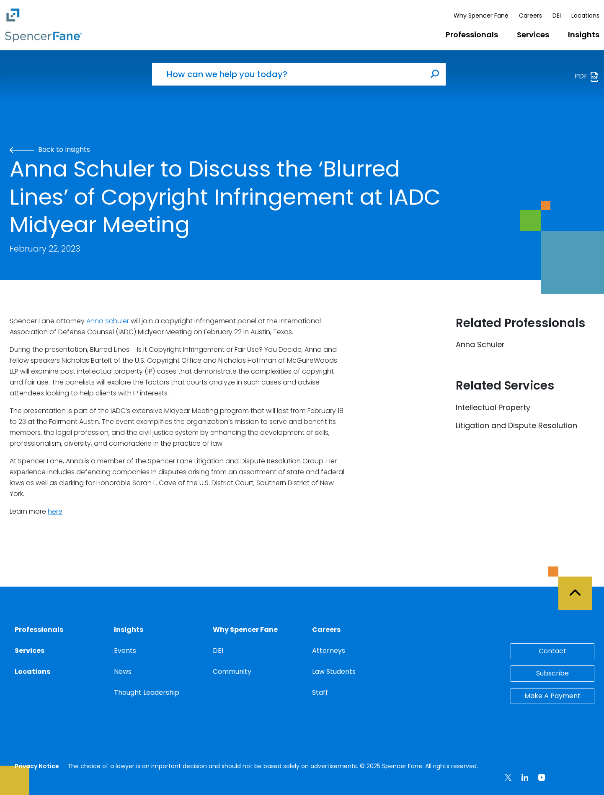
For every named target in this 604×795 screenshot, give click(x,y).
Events (125, 650)
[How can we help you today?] (288, 74)
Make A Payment (552, 696)
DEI (556, 15)
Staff (320, 692)
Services (533, 34)
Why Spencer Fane (481, 15)
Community (232, 671)
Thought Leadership (146, 692)
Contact (552, 651)
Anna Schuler (107, 321)
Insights (583, 34)
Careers (530, 15)
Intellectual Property (493, 407)
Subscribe (552, 673)
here (55, 511)
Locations (585, 15)
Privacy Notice (37, 766)
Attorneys (328, 650)
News (123, 671)
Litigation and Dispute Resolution (516, 425)
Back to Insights (50, 149)
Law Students (334, 671)
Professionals (472, 34)
